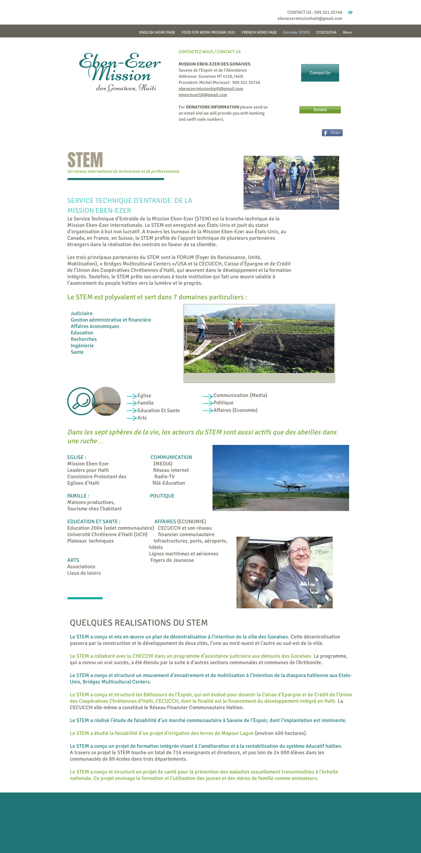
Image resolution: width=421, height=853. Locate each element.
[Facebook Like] (306, 135)
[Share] (332, 132)
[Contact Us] (320, 73)
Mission (119, 73)
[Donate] (320, 109)
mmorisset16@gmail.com (203, 94)
